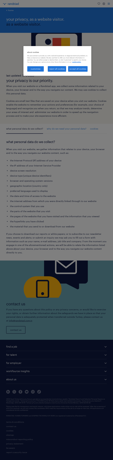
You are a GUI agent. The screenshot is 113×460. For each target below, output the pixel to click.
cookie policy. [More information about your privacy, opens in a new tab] (76, 62)
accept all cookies (77, 69)
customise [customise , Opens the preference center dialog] (35, 69)
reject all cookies (57, 69)
